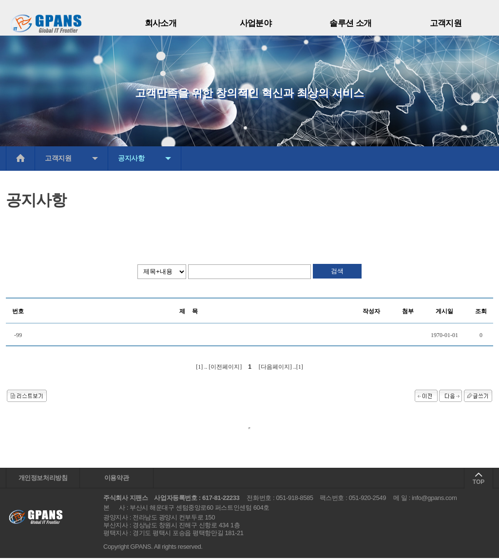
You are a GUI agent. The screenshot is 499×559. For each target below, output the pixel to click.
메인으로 (20, 158)
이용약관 (116, 478)
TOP (478, 482)
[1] (200, 366)
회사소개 (161, 23)
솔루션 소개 (350, 23)
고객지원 (446, 23)
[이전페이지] (226, 366)
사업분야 (256, 23)
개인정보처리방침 (43, 478)
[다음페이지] (276, 366)
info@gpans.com (434, 498)
